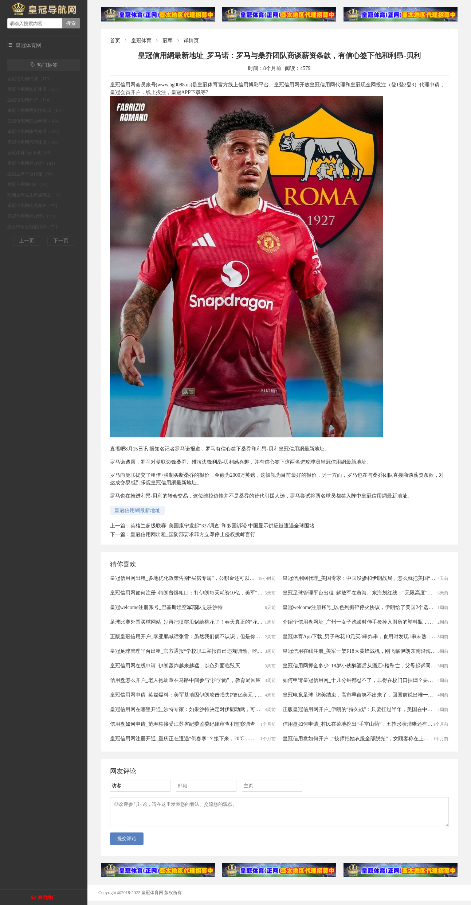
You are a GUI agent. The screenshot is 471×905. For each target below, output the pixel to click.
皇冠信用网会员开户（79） (33, 205)
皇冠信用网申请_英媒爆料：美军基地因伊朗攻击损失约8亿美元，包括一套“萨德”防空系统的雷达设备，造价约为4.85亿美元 (249, 695)
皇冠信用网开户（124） (30, 99)
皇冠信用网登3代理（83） (32, 163)
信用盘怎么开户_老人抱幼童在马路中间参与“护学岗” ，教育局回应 (185, 680)
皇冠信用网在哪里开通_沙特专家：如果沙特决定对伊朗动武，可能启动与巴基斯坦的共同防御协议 (221, 709)
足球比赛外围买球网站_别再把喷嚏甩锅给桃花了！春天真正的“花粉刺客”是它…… (202, 622)
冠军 (167, 40)
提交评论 (126, 843)
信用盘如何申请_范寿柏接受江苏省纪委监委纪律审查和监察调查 (182, 724)
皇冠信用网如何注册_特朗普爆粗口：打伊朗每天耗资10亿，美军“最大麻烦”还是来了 (205, 593)
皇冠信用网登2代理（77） (32, 216)
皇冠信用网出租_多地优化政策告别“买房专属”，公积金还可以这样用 (187, 578)
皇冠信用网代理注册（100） (34, 142)
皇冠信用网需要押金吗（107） (36, 110)
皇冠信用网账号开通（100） (34, 131)
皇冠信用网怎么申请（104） (34, 121)
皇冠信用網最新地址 (137, 510)
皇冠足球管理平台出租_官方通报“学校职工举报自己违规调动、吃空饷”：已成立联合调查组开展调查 (223, 651)
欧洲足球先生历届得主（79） (35, 195)
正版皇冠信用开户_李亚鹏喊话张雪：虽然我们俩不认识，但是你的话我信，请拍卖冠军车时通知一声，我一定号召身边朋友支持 (254, 636)
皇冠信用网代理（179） (30, 78)
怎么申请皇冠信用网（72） (33, 226)
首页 (115, 40)
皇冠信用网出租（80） (29, 184)
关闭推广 (47, 897)
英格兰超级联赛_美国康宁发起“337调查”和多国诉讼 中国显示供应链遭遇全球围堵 (222, 525)
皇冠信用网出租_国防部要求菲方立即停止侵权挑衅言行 (192, 534)
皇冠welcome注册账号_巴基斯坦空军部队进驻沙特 (166, 607)
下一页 (60, 240)
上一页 (26, 240)
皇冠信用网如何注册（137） (34, 89)
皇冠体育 (141, 40)
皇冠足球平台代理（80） (31, 173)
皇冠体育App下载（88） (30, 152)
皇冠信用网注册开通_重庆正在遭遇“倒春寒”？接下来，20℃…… (182, 738)
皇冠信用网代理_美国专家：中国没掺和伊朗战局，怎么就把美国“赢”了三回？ (370, 578)
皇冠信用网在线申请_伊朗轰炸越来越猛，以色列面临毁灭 (175, 665)
